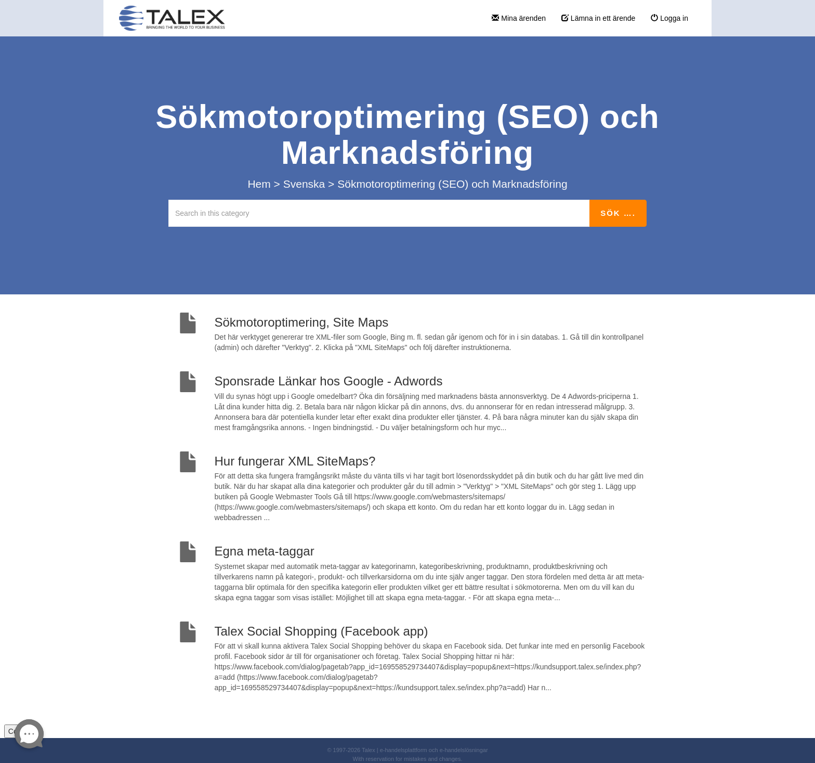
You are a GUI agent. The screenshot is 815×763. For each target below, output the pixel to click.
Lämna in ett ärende (598, 18)
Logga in (669, 18)
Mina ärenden (519, 18)
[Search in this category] (379, 213)
